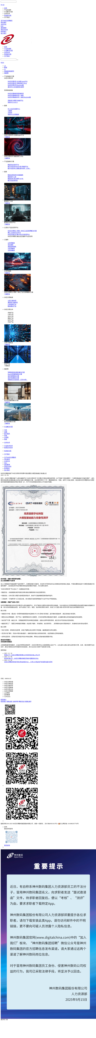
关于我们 (7, 56)
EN (3, 5)
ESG (2, 26)
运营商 (6, 437)
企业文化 (3, 24)
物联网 (6, 73)
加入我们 (3, 33)
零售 (5, 435)
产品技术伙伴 (8, 446)
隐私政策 (9, 701)
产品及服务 (7, 48)
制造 (5, 439)
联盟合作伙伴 (8, 447)
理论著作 (3, 22)
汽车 (5, 430)
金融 (5, 432)
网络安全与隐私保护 (25, 701)
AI (5, 66)
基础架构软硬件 (9, 71)
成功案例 (3, 28)
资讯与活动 (4, 29)
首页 (5, 47)
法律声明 (15, 701)
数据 (5, 67)
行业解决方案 (8, 50)
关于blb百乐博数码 (6, 20)
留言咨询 (7, 845)
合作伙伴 (7, 52)
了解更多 (7, 137)
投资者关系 (7, 54)
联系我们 (3, 31)
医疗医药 (7, 433)
